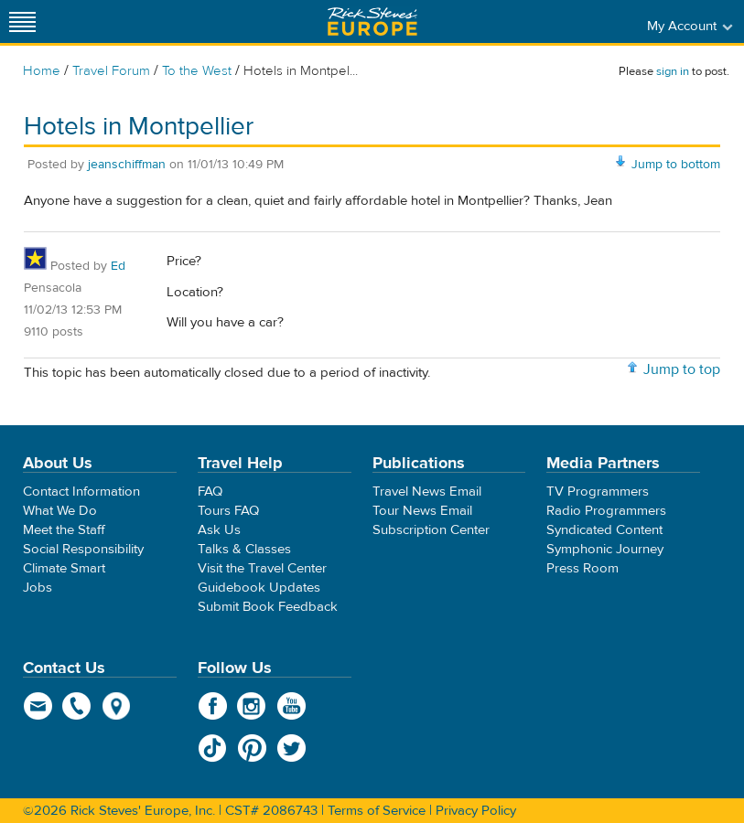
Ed (118, 266)
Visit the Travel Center (262, 568)
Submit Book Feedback (268, 606)
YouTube (291, 706)
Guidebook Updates (259, 587)
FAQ (210, 491)
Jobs (37, 587)
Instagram (252, 706)
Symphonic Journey (604, 549)
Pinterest (252, 748)
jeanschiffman (127, 164)
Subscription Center (431, 530)
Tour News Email (422, 510)
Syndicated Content (604, 530)
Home (41, 71)
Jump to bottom (675, 164)
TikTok (213, 748)
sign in (672, 71)
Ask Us (219, 530)
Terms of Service (377, 810)
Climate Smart (64, 568)
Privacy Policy (476, 810)
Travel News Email (426, 491)
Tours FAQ (228, 510)
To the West (197, 71)
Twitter (291, 748)
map (117, 706)
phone (77, 706)
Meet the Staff (64, 530)
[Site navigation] (23, 21)
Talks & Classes (244, 549)
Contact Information (81, 491)
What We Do (60, 510)
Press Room (582, 568)
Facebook (213, 706)
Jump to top (681, 369)
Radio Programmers (606, 510)
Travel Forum (111, 71)
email (38, 706)
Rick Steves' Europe (372, 21)
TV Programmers (597, 491)
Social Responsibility (83, 549)
